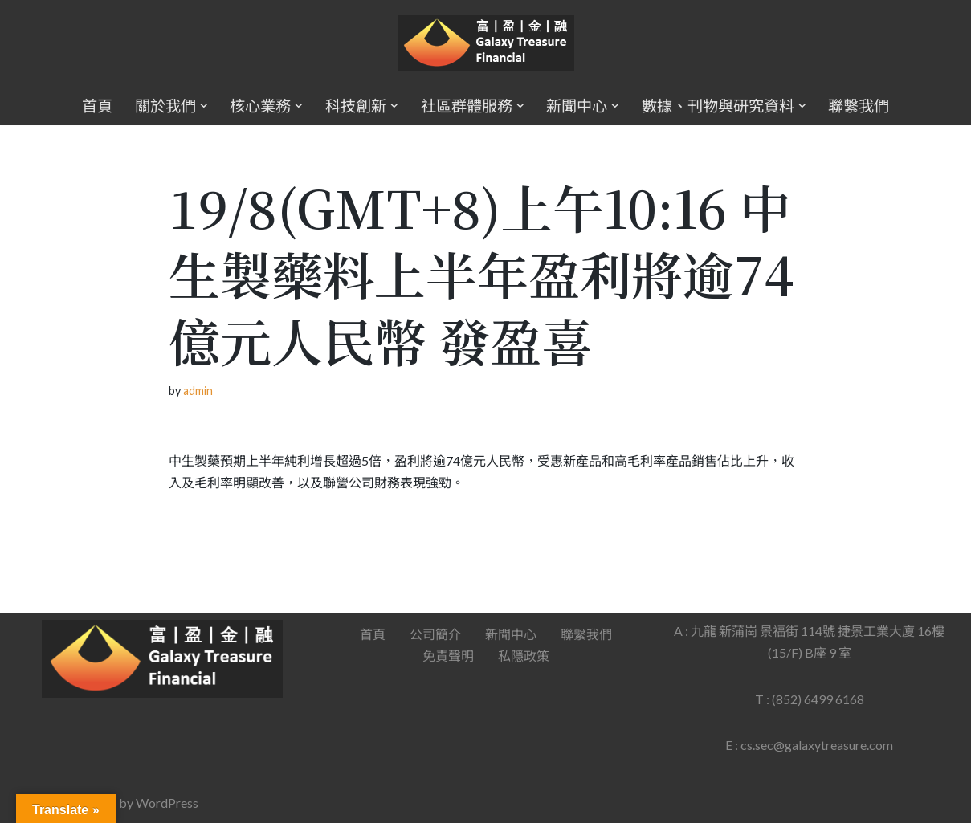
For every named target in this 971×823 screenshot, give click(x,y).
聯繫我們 (858, 105)
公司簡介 (435, 634)
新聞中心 (510, 634)
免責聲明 (448, 655)
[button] (204, 106)
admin (198, 390)
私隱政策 (523, 655)
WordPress (167, 802)
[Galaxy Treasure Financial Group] (486, 43)
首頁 (97, 105)
